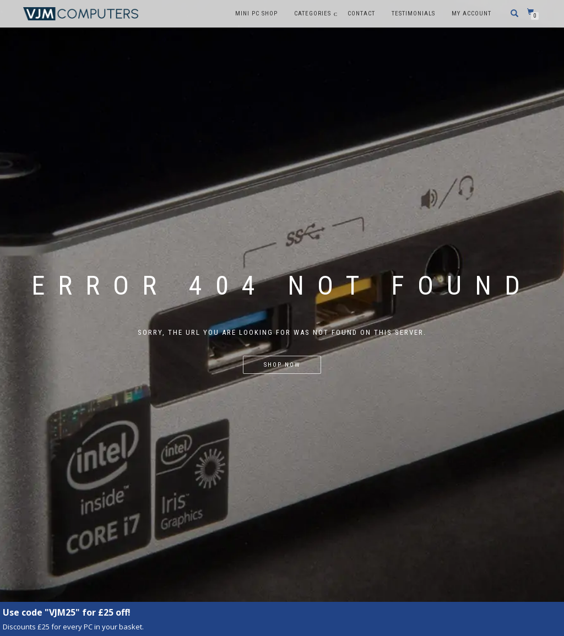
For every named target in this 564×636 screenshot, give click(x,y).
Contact (361, 13)
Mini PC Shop (256, 13)
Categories (312, 13)
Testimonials (413, 13)
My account (471, 13)
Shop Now (282, 364)
